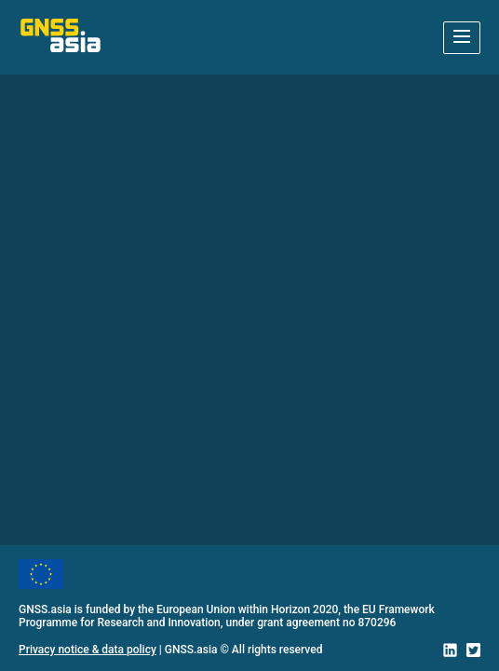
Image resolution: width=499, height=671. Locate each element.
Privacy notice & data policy (87, 649)
